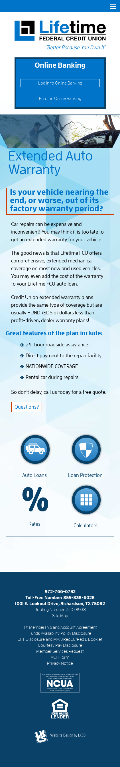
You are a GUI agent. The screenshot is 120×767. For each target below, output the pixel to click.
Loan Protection (85, 475)
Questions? (27, 406)
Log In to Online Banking (60, 83)
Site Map (60, 615)
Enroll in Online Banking (60, 98)
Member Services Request (60, 651)
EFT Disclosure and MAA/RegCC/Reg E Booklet (60, 639)
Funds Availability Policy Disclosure (60, 633)
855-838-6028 (79, 597)
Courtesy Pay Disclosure (60, 645)
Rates (34, 524)
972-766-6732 (60, 591)
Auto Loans (34, 475)
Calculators (85, 525)
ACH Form (60, 657)
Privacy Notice (60, 663)
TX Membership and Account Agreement (60, 627)
